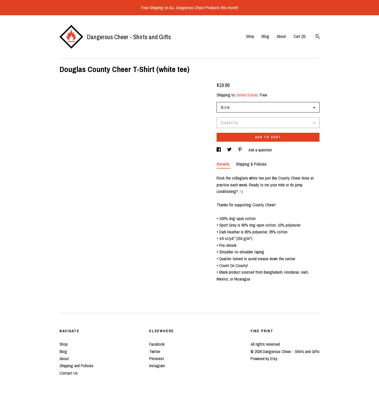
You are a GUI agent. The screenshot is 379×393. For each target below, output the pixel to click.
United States (247, 95)
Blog (265, 36)
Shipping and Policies (76, 366)
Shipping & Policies (251, 164)
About (281, 36)
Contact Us (68, 373)
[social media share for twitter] (230, 150)
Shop (250, 36)
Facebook (156, 344)
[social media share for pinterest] (240, 150)
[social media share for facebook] (219, 150)
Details (224, 164)
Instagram (157, 366)
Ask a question (260, 150)
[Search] (318, 37)
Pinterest (156, 358)
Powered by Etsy (264, 358)
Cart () (299, 36)
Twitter (154, 351)
